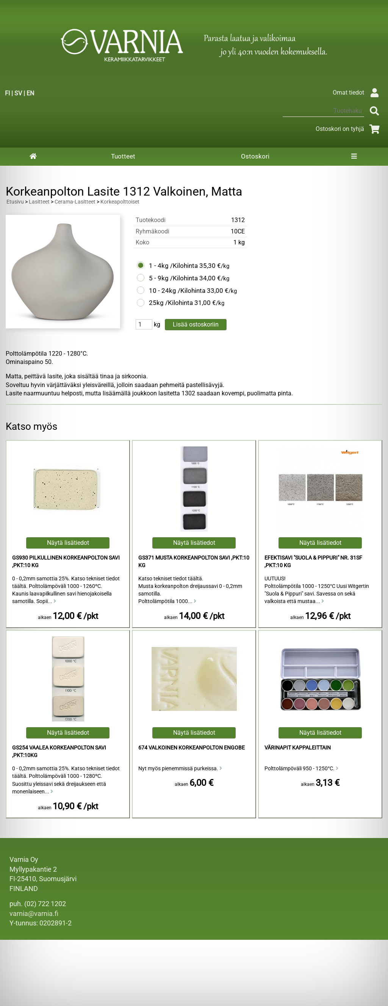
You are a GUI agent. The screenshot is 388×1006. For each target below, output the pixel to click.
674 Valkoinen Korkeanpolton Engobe (191, 748)
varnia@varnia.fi (33, 913)
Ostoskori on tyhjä (349, 128)
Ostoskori (255, 156)
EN (30, 93)
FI (7, 93)
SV (18, 93)
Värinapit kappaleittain (297, 748)
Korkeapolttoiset (119, 202)
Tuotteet (123, 156)
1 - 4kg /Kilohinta (173, 265)
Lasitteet (39, 202)
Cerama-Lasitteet (75, 202)
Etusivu (15, 202)
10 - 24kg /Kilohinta (177, 290)
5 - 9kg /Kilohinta (173, 278)
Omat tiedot (357, 92)
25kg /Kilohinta (171, 302)
